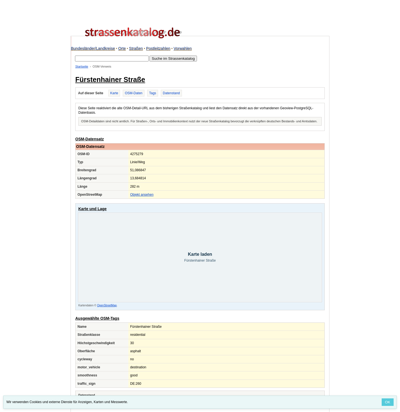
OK (387, 402)
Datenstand (171, 93)
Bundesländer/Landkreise (93, 48)
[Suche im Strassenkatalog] (112, 58)
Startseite (81, 66)
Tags (152, 93)
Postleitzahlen (158, 48)
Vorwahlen (183, 48)
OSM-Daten (133, 93)
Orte (122, 48)
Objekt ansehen (142, 195)
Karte (114, 93)
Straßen (136, 48)
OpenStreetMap (107, 305)
